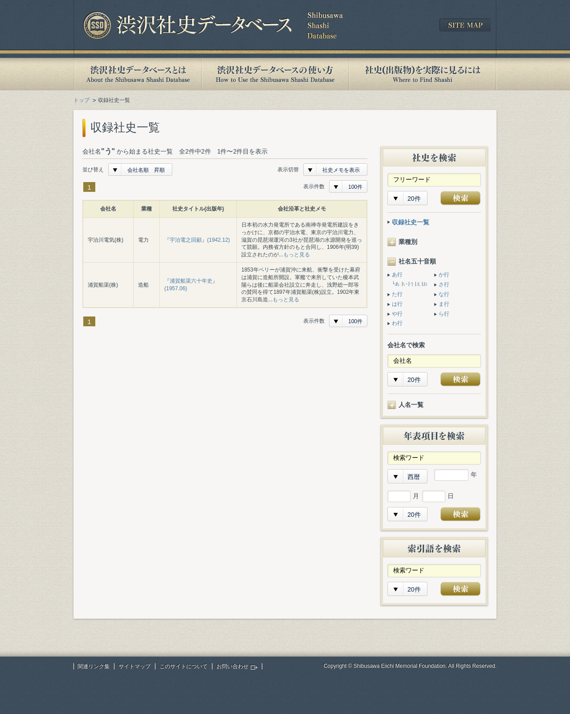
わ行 (397, 323)
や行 (397, 314)
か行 (444, 275)
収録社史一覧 (410, 222)
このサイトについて (183, 666)
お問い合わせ (232, 666)
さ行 (444, 284)
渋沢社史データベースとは (137, 74)
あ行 (397, 275)
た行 (397, 294)
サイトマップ (134, 666)
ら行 (444, 314)
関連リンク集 (93, 666)
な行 (444, 294)
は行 (397, 304)
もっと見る (296, 255)
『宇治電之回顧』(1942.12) (197, 240)
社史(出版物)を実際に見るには (423, 74)
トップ (81, 100)
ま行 (444, 304)
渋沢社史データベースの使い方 (275, 74)
